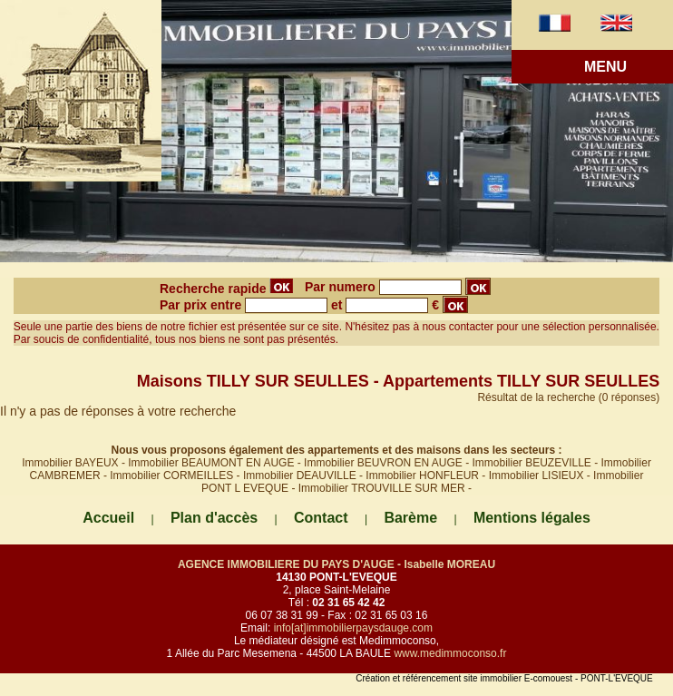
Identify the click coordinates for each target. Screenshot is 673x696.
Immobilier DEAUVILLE (299, 475)
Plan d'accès (214, 517)
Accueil (108, 517)
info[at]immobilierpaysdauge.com (353, 628)
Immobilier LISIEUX (536, 475)
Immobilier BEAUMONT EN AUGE (211, 462)
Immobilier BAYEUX (70, 462)
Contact (321, 517)
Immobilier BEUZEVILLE (531, 462)
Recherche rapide (226, 288)
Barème (410, 517)
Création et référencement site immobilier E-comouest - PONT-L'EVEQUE (504, 678)
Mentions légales (531, 517)
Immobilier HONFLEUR (422, 475)
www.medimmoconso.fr (450, 653)
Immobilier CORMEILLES (171, 475)
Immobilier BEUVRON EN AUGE (383, 462)
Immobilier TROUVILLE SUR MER (381, 488)
